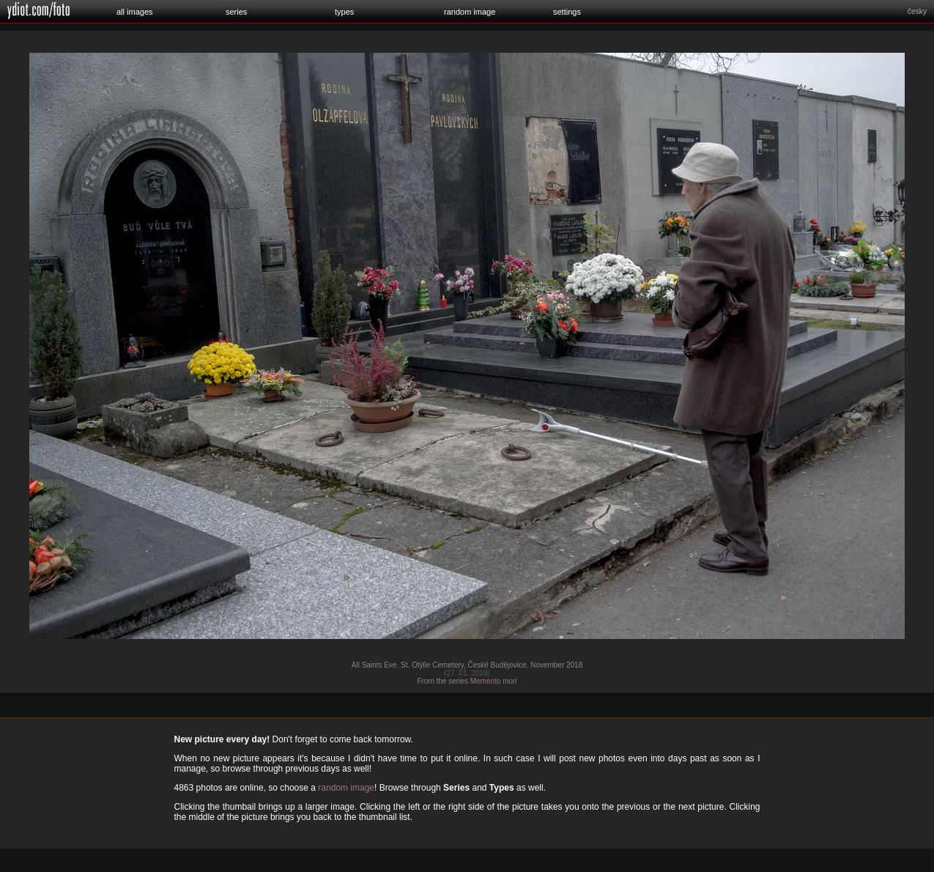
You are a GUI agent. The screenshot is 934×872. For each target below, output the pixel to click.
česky (917, 11)
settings (567, 11)
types (344, 11)
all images (134, 11)
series (236, 11)
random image (469, 11)
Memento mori (493, 681)
